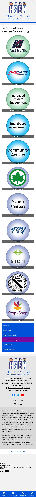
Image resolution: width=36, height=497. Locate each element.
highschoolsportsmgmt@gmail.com (18, 388)
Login (18, 404)
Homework (23, 494)
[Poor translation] (7, 471)
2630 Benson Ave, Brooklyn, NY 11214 (18, 378)
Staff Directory (13, 494)
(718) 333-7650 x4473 (22, 381)
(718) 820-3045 (28, 383)
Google (20, 400)
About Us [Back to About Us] (5, 28)
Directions (31, 494)
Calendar (4, 494)
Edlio (15, 400)
